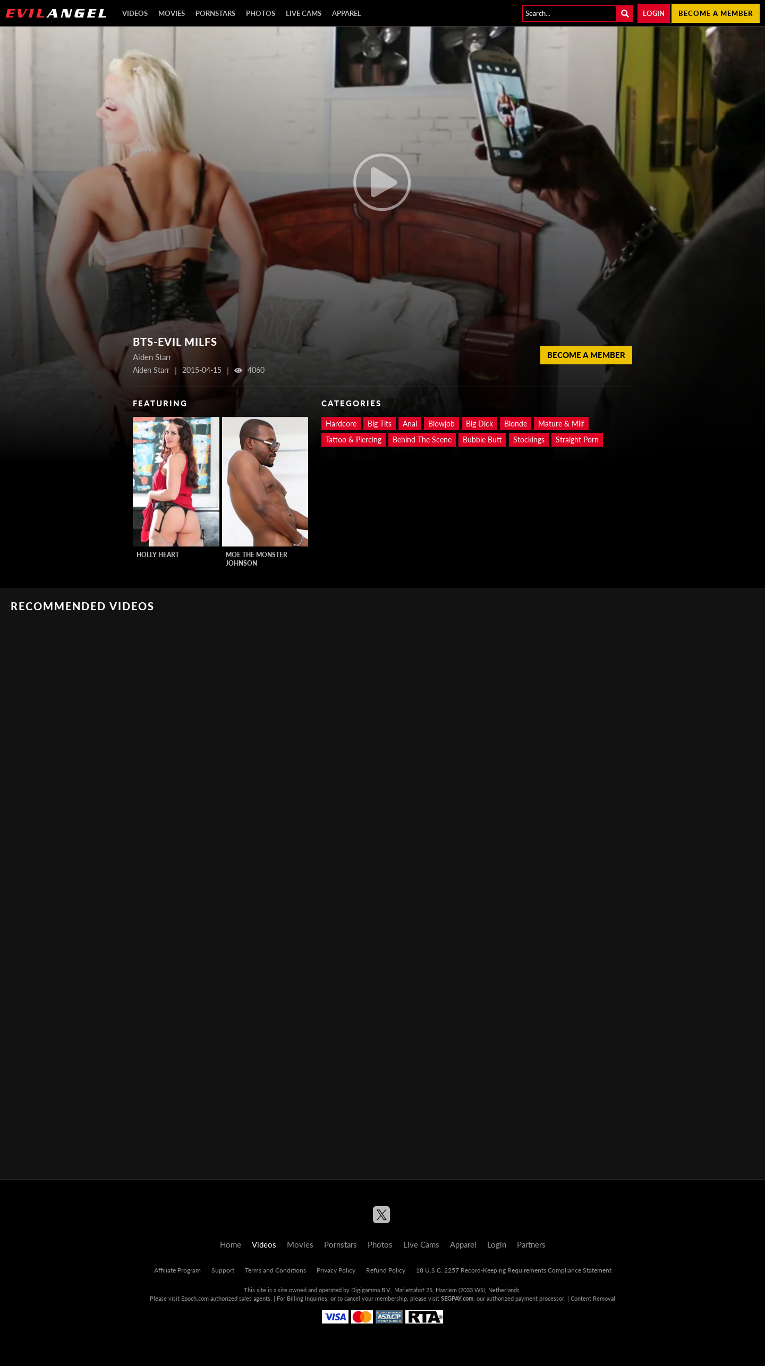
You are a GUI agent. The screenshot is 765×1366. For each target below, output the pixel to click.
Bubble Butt (482, 439)
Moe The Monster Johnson (256, 559)
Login (654, 13)
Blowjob (441, 423)
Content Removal (593, 1298)
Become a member (715, 13)
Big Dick (479, 423)
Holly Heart (158, 555)
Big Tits (380, 423)
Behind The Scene (422, 439)
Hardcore (341, 423)
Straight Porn (577, 439)
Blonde (515, 423)
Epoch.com (195, 1298)
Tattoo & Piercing (353, 439)
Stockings (529, 439)
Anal (410, 423)
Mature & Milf (561, 423)
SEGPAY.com (457, 1298)
